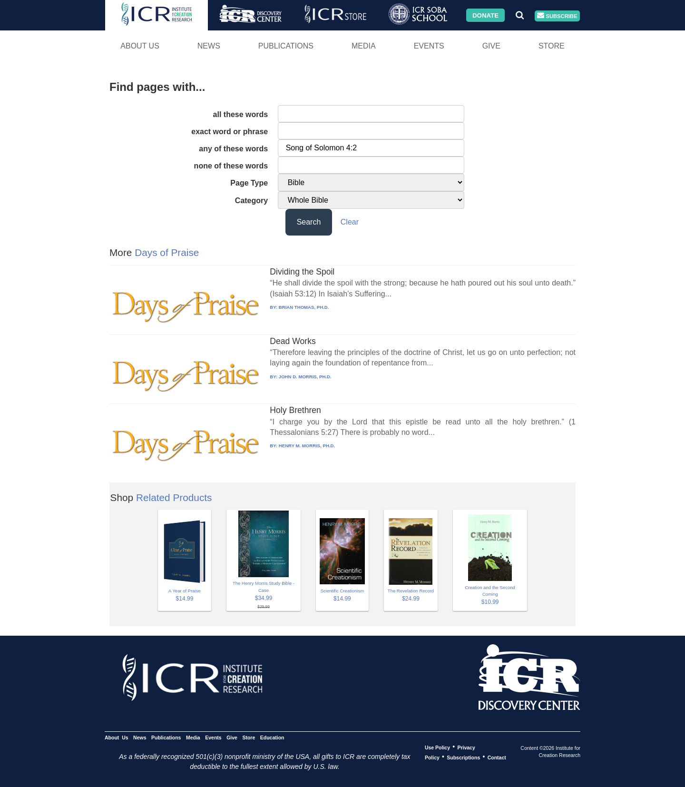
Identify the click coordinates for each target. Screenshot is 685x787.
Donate (485, 15)
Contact (497, 757)
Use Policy (437, 747)
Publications (285, 46)
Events (429, 46)
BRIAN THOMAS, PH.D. (304, 307)
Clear (350, 222)
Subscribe (557, 15)
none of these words (231, 166)
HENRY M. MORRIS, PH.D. (307, 445)
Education (272, 737)
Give (491, 46)
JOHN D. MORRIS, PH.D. (305, 376)
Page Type (249, 183)
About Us (139, 46)
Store (551, 46)
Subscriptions (463, 757)
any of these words (233, 149)
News (208, 46)
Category (251, 201)
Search (309, 222)
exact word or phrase (229, 132)
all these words (240, 114)
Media (364, 46)
